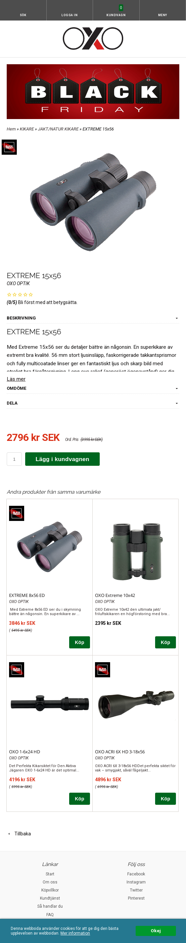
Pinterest (136, 898)
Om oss (50, 882)
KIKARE (27, 128)
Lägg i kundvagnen (62, 459)
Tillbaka (19, 833)
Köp (79, 642)
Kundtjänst (50, 898)
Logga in (69, 15)
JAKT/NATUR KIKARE (59, 128)
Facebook (136, 874)
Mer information (75, 933)
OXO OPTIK (18, 283)
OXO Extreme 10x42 (115, 595)
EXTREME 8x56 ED (27, 595)
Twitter (136, 890)
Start (50, 874)
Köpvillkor (50, 890)
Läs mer (16, 379)
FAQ (50, 914)
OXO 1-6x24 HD (24, 752)
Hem (11, 128)
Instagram (136, 882)
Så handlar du (50, 906)
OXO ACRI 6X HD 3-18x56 (120, 752)
